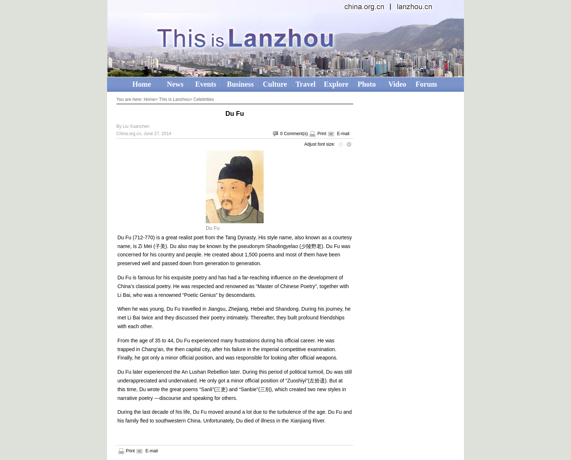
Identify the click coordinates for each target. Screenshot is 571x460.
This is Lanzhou (174, 99)
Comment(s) (296, 133)
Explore (336, 84)
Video (397, 84)
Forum (426, 84)
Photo (367, 84)
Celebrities (203, 99)
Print (321, 133)
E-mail (343, 133)
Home (141, 84)
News (175, 84)
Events (205, 84)
